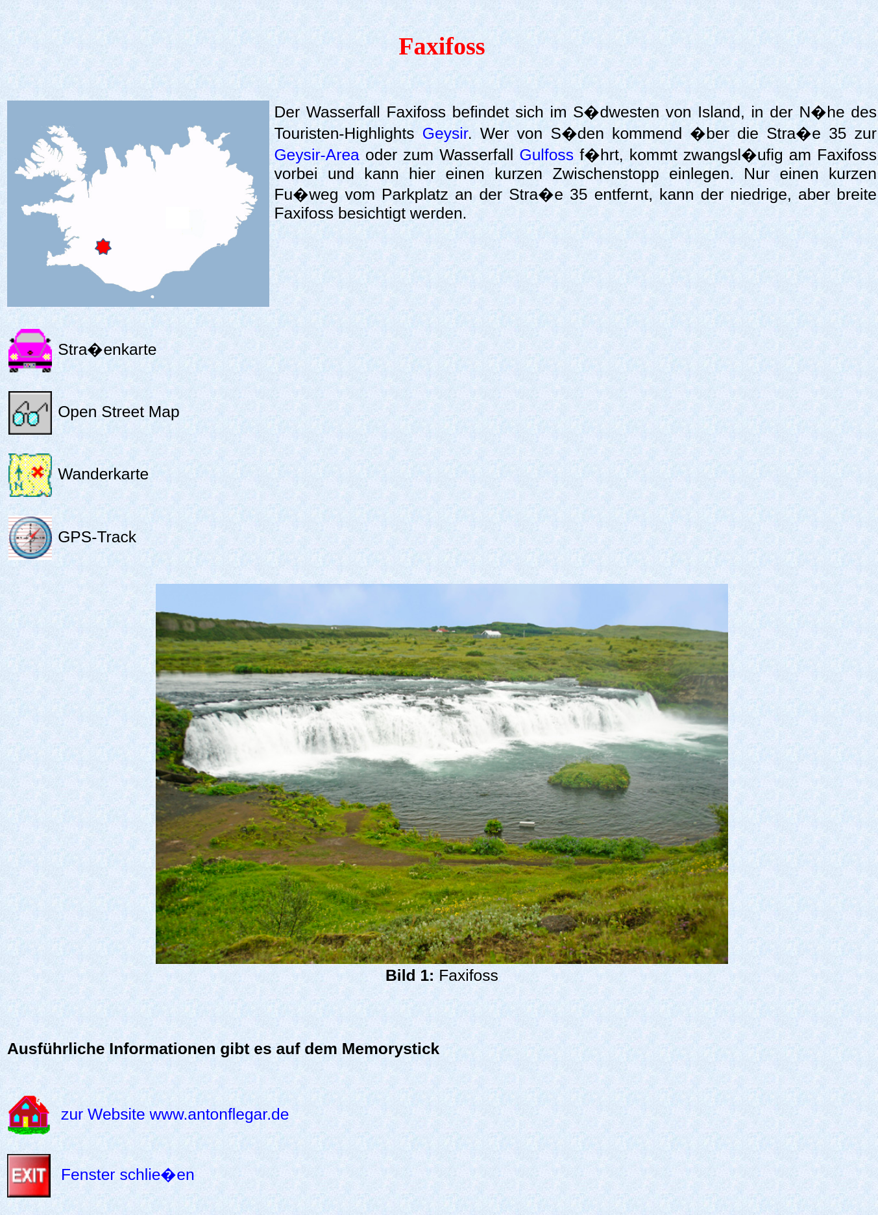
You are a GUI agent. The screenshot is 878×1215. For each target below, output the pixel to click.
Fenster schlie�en (128, 1174)
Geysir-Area (316, 154)
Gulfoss (547, 154)
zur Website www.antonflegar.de (175, 1113)
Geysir (445, 133)
